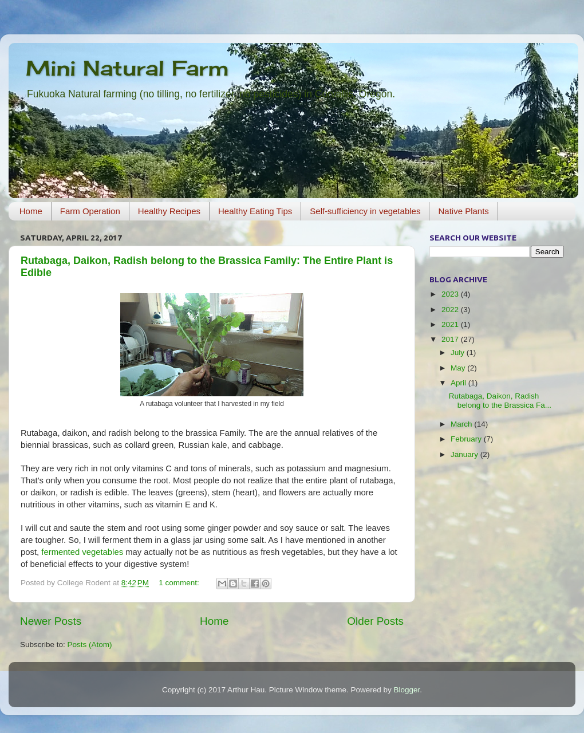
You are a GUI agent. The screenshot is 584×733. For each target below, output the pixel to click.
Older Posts (375, 621)
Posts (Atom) (90, 644)
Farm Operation (90, 211)
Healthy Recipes (169, 211)
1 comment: (180, 582)
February (467, 439)
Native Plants (463, 211)
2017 (451, 339)
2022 (451, 309)
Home (30, 211)
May (459, 368)
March (462, 424)
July (459, 352)
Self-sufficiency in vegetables (365, 211)
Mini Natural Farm (127, 68)
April (459, 383)
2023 (451, 294)
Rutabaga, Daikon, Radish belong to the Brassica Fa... (500, 400)
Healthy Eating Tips (255, 211)
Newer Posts (50, 621)
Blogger (406, 689)
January (465, 454)
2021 (451, 324)
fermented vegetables (82, 552)
